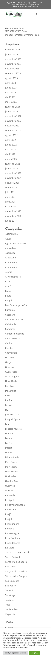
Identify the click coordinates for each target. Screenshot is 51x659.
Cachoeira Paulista (14, 319)
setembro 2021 (13, 187)
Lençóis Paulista (13, 428)
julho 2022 (10, 139)
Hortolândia (11, 381)
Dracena (9, 357)
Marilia (8, 447)
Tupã (7, 604)
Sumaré (9, 590)
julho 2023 (10, 82)
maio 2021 (10, 196)
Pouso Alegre (12, 533)
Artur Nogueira (13, 276)
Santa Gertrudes (13, 557)
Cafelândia (10, 324)
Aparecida (10, 252)
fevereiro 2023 (12, 106)
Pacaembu (10, 495)
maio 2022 (10, 149)
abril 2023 (10, 97)
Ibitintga (9, 385)
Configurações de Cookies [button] (15, 653)
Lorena (8, 438)
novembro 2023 (13, 63)
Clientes (9, 348)
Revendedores (12, 542)
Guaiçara (9, 367)
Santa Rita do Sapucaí (16, 561)
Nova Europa (11, 471)
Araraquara (11, 262)
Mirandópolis (12, 457)
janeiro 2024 (11, 54)
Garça (8, 362)
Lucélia (8, 443)
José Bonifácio (12, 414)
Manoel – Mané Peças (14, 28)
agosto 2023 (11, 78)
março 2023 (11, 101)
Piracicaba (10, 509)
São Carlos (10, 566)
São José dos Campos (16, 576)
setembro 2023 (13, 73)
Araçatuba (10, 257)
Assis (7, 281)
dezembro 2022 (13, 116)
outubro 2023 (12, 68)
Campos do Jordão (14, 333)
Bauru (8, 291)
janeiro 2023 (11, 111)
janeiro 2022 (11, 168)
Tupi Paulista (11, 609)
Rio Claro (9, 547)
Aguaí (8, 238)
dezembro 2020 (13, 211)
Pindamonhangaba (15, 504)
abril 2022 (10, 154)
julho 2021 (10, 192)
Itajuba (8, 395)
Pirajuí (8, 519)
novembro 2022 (13, 120)
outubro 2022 (12, 125)
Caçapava (10, 314)
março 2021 (11, 206)
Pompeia (9, 528)
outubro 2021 (12, 182)
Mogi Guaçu (11, 462)
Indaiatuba (10, 390)
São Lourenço (12, 580)
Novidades (10, 476)
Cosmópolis (11, 352)
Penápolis (10, 500)
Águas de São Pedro (15, 243)
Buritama (10, 309)
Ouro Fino (10, 490)
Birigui (8, 300)
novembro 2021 (13, 177)
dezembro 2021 (13, 173)
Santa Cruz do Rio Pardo (17, 552)
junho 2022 (11, 144)
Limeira (9, 433)
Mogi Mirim (11, 466)
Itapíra (8, 400)
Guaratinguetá (12, 376)
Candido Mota (12, 338)
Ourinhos (10, 485)
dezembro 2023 (13, 59)
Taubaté (9, 599)
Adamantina (11, 233)
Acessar (9, 627)
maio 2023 (10, 92)
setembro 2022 (13, 130)
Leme (8, 424)
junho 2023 (11, 87)
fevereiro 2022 (12, 163)
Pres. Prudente (13, 538)
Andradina (10, 248)
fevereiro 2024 (12, 49)
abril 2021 (10, 201)
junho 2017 (11, 220)
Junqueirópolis (12, 419)
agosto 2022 (11, 135)
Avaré (8, 286)
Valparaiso (10, 614)
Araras (8, 271)
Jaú (6, 409)
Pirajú (8, 514)
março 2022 (11, 159)
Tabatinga (10, 595)
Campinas (10, 328)
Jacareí (8, 405)
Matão (8, 452)
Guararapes (11, 371)
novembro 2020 (13, 216)
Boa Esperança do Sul (16, 305)
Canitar (9, 343)
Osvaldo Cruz (12, 481)
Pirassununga (12, 523)
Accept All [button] (34, 653)
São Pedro (10, 585)
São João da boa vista (16, 571)
